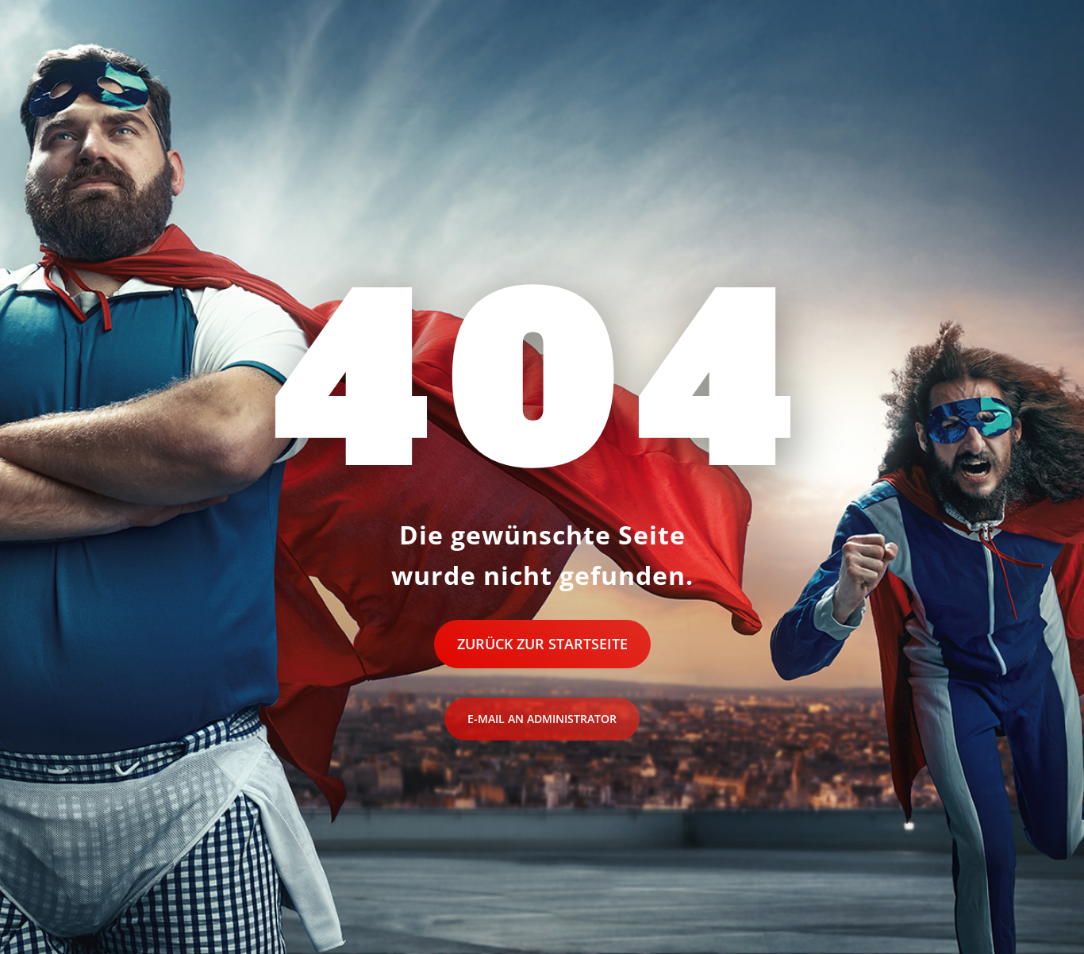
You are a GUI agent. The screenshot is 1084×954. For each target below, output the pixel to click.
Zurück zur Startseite (542, 643)
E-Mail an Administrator (542, 718)
